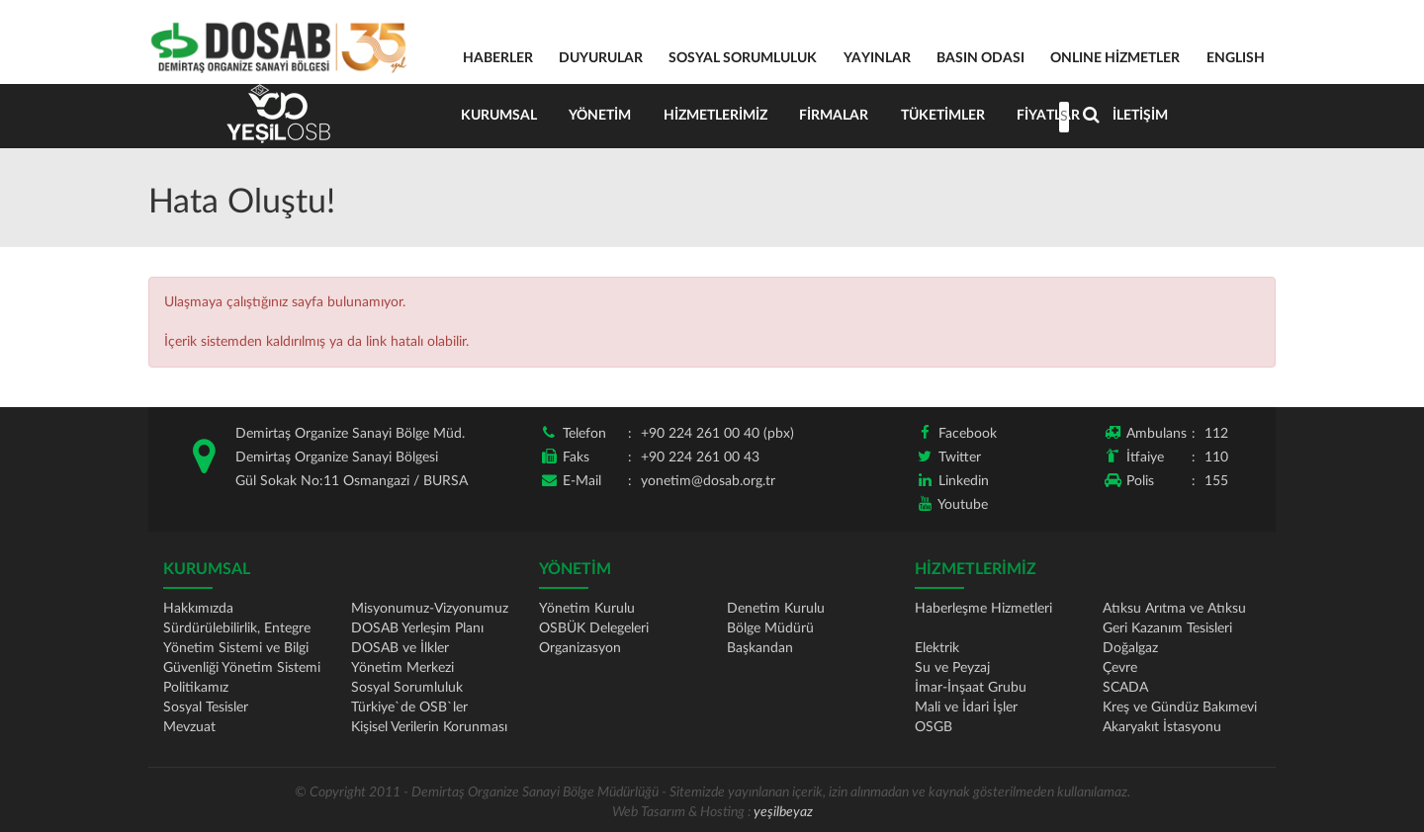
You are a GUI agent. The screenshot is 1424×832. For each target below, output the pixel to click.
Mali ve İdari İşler (966, 707)
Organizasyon (580, 648)
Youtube (962, 505)
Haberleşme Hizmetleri (983, 609)
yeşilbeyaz (783, 812)
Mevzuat (189, 727)
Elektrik (937, 648)
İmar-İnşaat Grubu (970, 688)
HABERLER (498, 58)
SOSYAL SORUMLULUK (742, 58)
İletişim (1150, 116)
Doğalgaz (1130, 648)
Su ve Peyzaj (952, 668)
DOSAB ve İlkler (400, 648)
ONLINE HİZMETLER (1115, 58)
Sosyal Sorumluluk (407, 688)
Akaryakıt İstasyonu (1162, 727)
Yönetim (603, 116)
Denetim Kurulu (776, 609)
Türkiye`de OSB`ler (409, 707)
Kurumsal (500, 116)
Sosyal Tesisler (205, 707)
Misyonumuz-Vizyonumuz (429, 609)
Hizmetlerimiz (719, 116)
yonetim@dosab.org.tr (708, 481)
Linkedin (963, 481)
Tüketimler (950, 116)
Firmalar (839, 116)
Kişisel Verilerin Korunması (429, 727)
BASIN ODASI (980, 58)
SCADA (1125, 688)
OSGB (933, 727)
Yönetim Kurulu (587, 609)
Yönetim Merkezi (402, 668)
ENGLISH (1235, 58)
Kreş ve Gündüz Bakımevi (1180, 707)
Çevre (1120, 668)
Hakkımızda (198, 609)
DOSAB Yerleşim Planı (417, 628)
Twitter (959, 457)
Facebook (967, 434)
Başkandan (760, 648)
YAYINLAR (877, 58)
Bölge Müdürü (770, 628)
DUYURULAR (601, 58)
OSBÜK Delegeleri (594, 628)
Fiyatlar (1057, 116)
